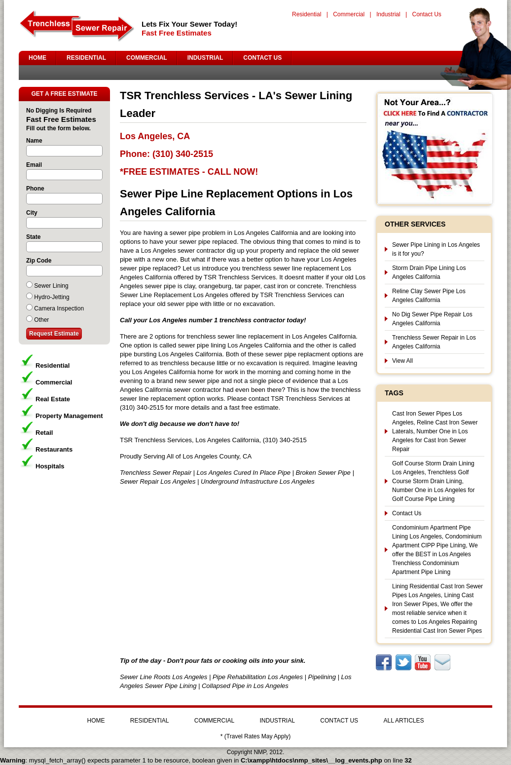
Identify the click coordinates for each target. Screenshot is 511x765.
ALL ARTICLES (403, 720)
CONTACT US (262, 57)
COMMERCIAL (146, 57)
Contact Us (426, 14)
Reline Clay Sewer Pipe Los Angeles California (429, 296)
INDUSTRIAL (205, 57)
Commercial (349, 14)
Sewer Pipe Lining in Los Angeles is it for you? (436, 249)
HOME (37, 57)
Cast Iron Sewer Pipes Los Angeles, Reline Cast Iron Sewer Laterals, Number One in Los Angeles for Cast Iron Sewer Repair (434, 431)
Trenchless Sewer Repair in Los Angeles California (434, 342)
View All (402, 360)
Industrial (388, 14)
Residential (306, 14)
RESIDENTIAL (86, 57)
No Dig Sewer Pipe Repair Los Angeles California (432, 319)
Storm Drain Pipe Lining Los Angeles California (429, 272)
